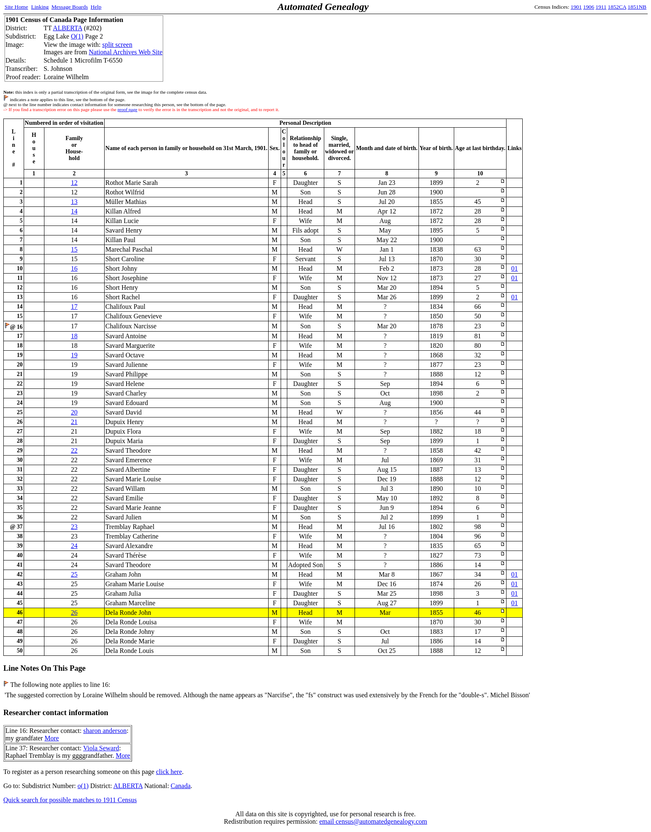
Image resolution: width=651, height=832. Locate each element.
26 (74, 612)
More (51, 738)
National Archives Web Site (126, 52)
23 (74, 526)
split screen (117, 44)
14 (74, 211)
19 (74, 355)
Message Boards (69, 7)
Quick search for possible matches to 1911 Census (70, 799)
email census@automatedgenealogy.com (373, 821)
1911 (601, 7)
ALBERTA (67, 28)
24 (74, 545)
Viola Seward (101, 748)
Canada (181, 785)
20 (74, 412)
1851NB (637, 7)
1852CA (617, 7)
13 (74, 201)
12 (74, 182)
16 (74, 268)
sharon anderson (104, 730)
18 (74, 336)
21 (74, 421)
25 (74, 574)
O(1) (77, 36)
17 (74, 306)
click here (169, 771)
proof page (127, 109)
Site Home (16, 7)
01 (514, 268)
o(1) (83, 785)
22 (74, 450)
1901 (576, 7)
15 (74, 249)
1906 (589, 7)
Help (96, 7)
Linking (40, 7)
